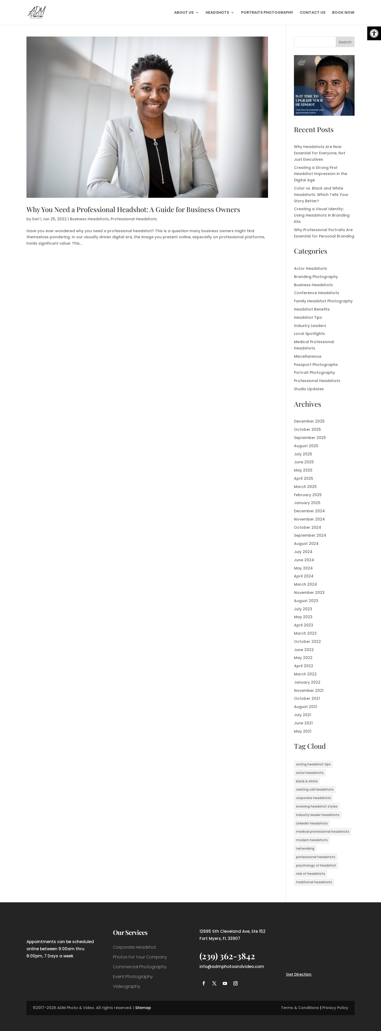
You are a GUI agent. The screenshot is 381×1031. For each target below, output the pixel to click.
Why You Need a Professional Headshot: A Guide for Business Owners (133, 209)
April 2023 (303, 625)
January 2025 (307, 502)
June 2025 (304, 462)
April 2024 (304, 576)
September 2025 (310, 437)
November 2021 (309, 690)
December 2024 (309, 511)
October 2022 (307, 641)
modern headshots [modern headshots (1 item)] (312, 840)
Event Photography (133, 977)
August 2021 (305, 706)
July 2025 (303, 454)
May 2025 (303, 470)
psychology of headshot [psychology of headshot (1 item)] (316, 865)
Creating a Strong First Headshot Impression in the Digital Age (320, 174)
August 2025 (306, 446)
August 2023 (306, 600)
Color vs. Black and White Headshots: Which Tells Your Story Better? (321, 195)
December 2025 (309, 421)
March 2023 (305, 633)
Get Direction (298, 974)
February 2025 (308, 494)
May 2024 (303, 568)
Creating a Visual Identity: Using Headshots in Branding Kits (322, 215)
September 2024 (310, 535)
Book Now (343, 13)
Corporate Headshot (134, 947)
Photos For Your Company (140, 957)
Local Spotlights (309, 333)
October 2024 (307, 527)
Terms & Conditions (300, 1007)
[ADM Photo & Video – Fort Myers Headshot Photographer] (324, 114)
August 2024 (306, 543)
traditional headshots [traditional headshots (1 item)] (314, 882)
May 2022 (303, 657)
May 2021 (302, 731)
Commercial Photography (140, 967)
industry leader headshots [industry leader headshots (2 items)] (317, 815)
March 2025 (305, 486)
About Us (184, 13)
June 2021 (303, 723)
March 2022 (305, 674)
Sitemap (143, 1007)
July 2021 (302, 715)
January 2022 (307, 682)
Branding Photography (316, 276)
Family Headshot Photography (323, 301)
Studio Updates (309, 389)
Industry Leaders (310, 325)
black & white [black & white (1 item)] (307, 781)
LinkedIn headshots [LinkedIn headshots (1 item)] (312, 823)
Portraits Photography (267, 13)
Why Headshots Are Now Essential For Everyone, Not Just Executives (319, 153)
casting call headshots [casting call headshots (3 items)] (315, 789)
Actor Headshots (310, 268)
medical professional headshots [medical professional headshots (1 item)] (322, 831)
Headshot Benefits (312, 309)
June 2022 (304, 649)
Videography (126, 986)
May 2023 (303, 617)
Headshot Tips (308, 317)
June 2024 (304, 560)
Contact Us (312, 13)
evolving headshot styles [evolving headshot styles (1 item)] (317, 806)
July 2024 (303, 551)
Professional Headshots (134, 219)
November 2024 (309, 519)
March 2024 (305, 584)
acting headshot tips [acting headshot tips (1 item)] (313, 764)
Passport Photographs (316, 364)
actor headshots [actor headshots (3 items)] (310, 772)
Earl (35, 219)
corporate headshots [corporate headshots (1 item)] (313, 798)
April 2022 (303, 666)
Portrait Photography (314, 372)
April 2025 (303, 478)
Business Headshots (89, 219)
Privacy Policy (335, 1007)
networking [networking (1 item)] (305, 848)
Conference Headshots (316, 292)
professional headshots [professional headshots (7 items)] (315, 857)
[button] (374, 33)
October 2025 (307, 429)
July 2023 (303, 609)
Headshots (217, 13)
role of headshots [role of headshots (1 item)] (310, 873)
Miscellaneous (307, 356)
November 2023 (309, 592)
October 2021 (307, 698)
